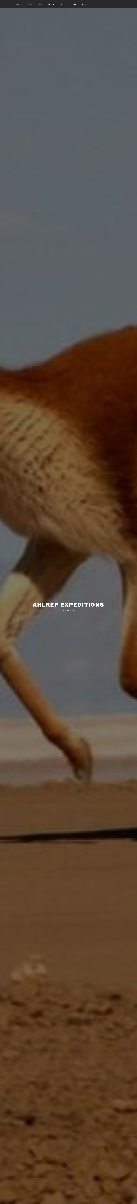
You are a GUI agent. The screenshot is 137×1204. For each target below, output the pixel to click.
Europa (30, 4)
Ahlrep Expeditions (68, 604)
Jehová (64, 4)
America (51, 4)
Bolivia (19, 4)
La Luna (74, 4)
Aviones (84, 4)
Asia (41, 4)
